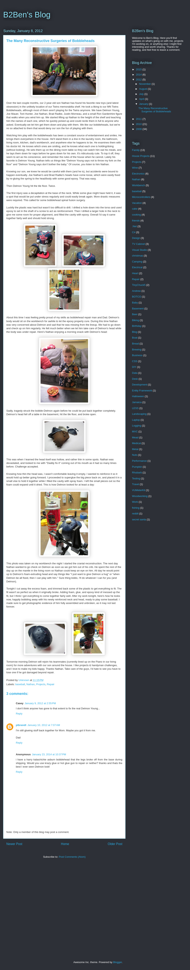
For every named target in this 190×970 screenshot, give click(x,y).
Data (134, 372)
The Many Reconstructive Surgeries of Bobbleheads (154, 110)
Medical (136, 443)
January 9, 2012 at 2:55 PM (40, 703)
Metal (135, 449)
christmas (137, 255)
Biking (135, 320)
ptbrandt (21, 725)
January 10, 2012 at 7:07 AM (44, 725)
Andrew (136, 290)
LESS (135, 408)
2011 (139, 118)
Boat (134, 337)
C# (133, 232)
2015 (139, 69)
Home (65, 844)
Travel (135, 484)
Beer (134, 314)
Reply (19, 713)
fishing (136, 507)
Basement (138, 308)
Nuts (134, 454)
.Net (134, 226)
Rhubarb (137, 472)
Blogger (117, 962)
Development (139, 384)
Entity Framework (142, 390)
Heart (135, 273)
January (144, 103)
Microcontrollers (141, 197)
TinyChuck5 (138, 284)
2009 (139, 129)
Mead (135, 437)
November (145, 83)
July (141, 94)
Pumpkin (137, 466)
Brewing (136, 349)
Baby (135, 302)
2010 (139, 124)
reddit (135, 513)
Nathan (30, 684)
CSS (134, 361)
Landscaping (139, 413)
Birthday (137, 325)
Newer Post (14, 844)
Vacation (137, 202)
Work (135, 501)
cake (134, 208)
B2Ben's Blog (26, 14)
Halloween (138, 396)
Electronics (138, 173)
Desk (135, 378)
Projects (40, 684)
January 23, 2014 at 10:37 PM (49, 754)
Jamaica (137, 402)
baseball (20, 684)
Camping (137, 261)
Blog (134, 331)
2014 (139, 74)
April (142, 98)
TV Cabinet (138, 243)
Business (137, 355)
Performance (139, 460)
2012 (139, 79)
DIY (134, 366)
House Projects (140, 156)
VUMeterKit (138, 490)
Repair (50, 684)
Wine (135, 167)
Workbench (138, 185)
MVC (135, 431)
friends (136, 220)
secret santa (139, 519)
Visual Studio (139, 249)
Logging (136, 425)
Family (136, 150)
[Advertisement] (37, 910)
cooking (136, 214)
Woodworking (140, 496)
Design (136, 238)
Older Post (115, 844)
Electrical (137, 267)
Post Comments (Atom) (72, 856)
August (143, 88)
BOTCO (136, 296)
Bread (135, 343)
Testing (136, 478)
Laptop (136, 419)
